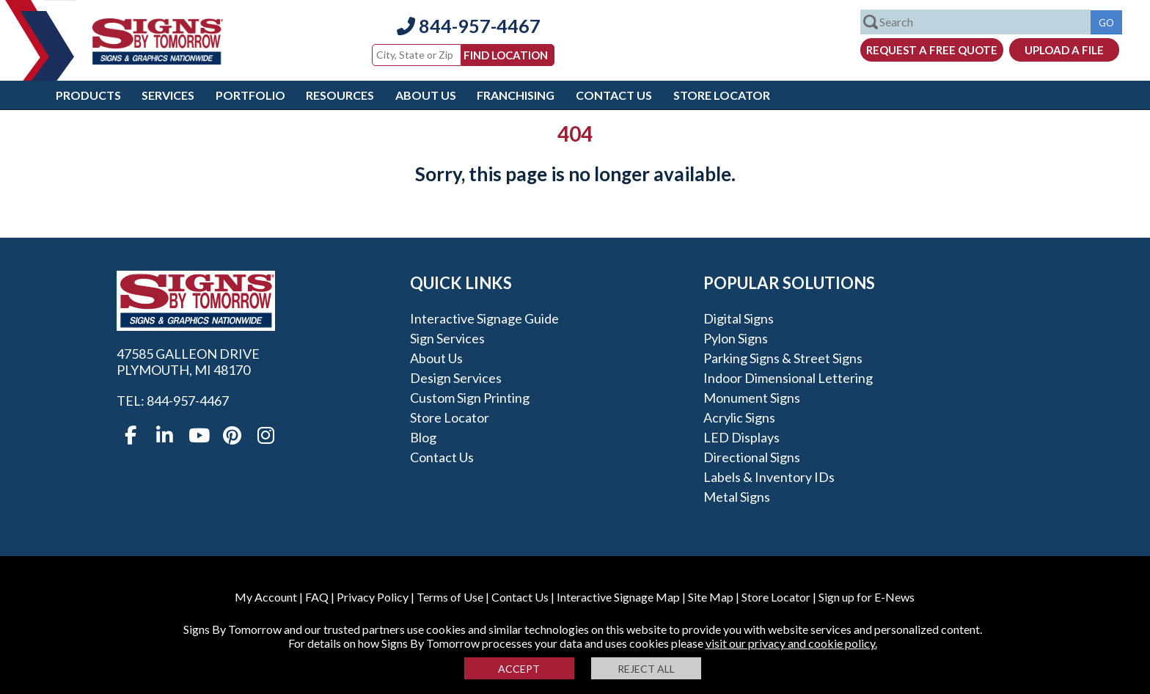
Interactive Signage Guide (484, 318)
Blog (423, 437)
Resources (340, 95)
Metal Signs (736, 497)
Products (88, 95)
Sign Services (447, 338)
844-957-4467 (469, 26)
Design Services (456, 378)
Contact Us (614, 95)
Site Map (710, 597)
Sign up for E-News (866, 597)
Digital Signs (738, 318)
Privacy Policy (373, 597)
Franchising (515, 95)
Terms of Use (450, 597)
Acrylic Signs (739, 417)
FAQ (317, 597)
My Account (266, 597)
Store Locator (721, 95)
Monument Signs (751, 398)
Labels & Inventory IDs (769, 477)
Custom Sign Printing (470, 398)
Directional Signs (751, 457)
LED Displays (741, 437)
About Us (425, 95)
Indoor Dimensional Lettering (788, 378)
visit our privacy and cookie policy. (791, 643)
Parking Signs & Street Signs (782, 358)
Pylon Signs (735, 338)
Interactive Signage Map (618, 597)
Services (168, 95)
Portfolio (250, 95)
